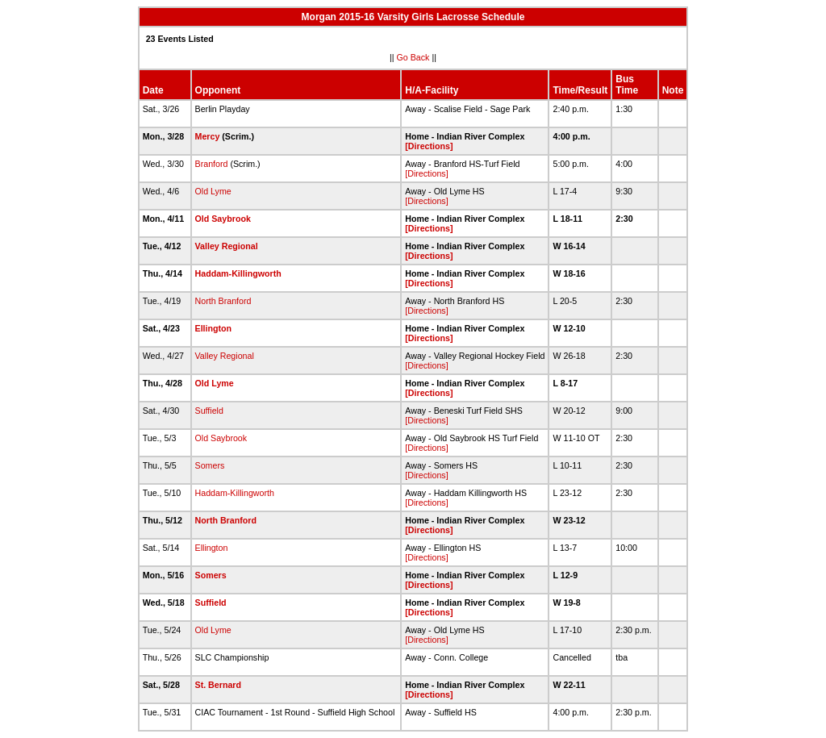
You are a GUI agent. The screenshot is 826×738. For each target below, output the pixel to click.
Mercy (207, 136)
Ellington (213, 328)
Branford (211, 164)
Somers (210, 465)
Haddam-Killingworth (238, 273)
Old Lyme (213, 191)
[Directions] (429, 146)
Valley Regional (226, 246)
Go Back (413, 57)
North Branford (223, 301)
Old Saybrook (223, 218)
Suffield (209, 410)
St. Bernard (218, 685)
